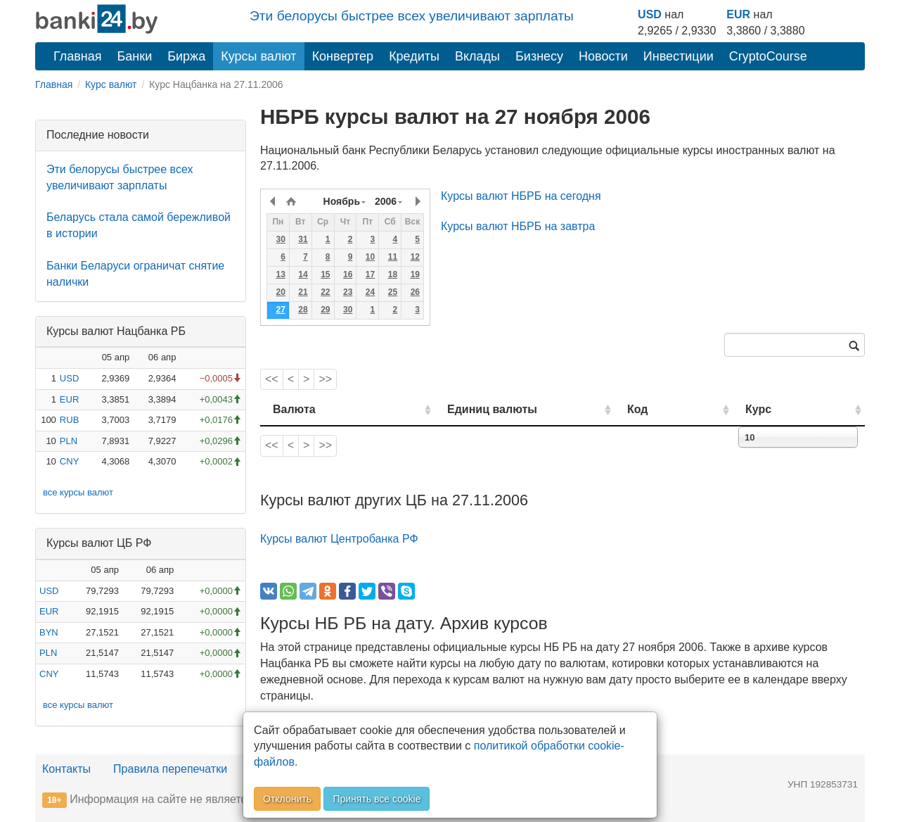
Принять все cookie (376, 798)
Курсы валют (258, 56)
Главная (77, 56)
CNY (69, 461)
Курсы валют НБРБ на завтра (518, 226)
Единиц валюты (464, 409)
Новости (603, 56)
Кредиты (414, 56)
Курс (779, 409)
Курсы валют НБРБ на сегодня (521, 196)
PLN (68, 441)
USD (650, 14)
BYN (48, 632)
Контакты (66, 769)
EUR (738, 14)
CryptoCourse (768, 56)
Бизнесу (539, 56)
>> (325, 379)
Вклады (477, 56)
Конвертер (343, 56)
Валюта (294, 409)
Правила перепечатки (170, 769)
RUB (69, 420)
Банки (135, 56)
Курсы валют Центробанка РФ (339, 539)
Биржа (186, 56)
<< (271, 379)
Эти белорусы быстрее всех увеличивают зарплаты (412, 15)
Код (677, 409)
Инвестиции (678, 56)
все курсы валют (78, 492)
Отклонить (287, 798)
